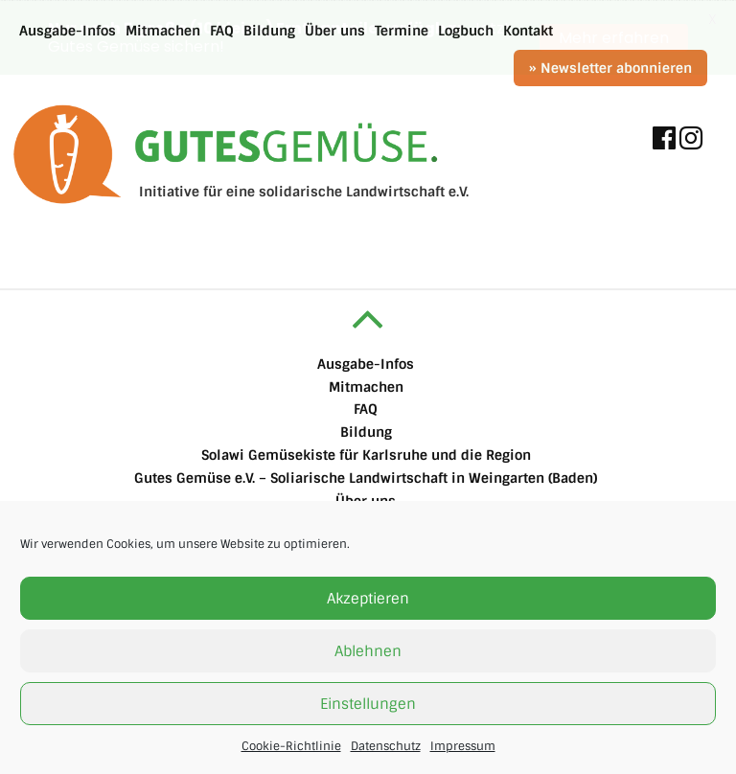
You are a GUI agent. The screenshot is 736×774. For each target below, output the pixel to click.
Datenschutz (386, 746)
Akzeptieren (368, 598)
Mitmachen (366, 386)
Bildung (366, 432)
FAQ (366, 409)
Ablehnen (368, 651)
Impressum (462, 746)
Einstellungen (368, 704)
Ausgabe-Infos (365, 363)
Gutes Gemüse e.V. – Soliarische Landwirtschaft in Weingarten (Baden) (365, 477)
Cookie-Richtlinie (291, 746)
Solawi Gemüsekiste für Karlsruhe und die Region (366, 454)
